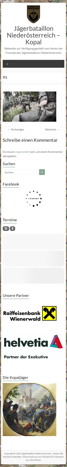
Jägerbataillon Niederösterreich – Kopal (33, 35)
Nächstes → (52, 129)
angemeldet (22, 151)
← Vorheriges (15, 129)
